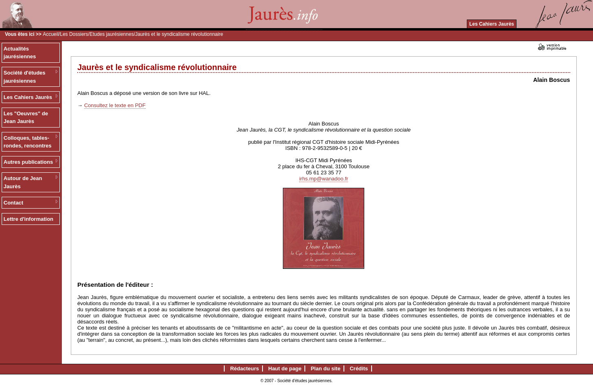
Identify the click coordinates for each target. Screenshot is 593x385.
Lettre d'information (28, 219)
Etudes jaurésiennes (112, 34)
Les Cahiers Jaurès (491, 24)
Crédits (359, 368)
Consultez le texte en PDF (115, 105)
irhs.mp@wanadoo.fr (323, 179)
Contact (13, 203)
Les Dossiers (74, 34)
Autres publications (28, 162)
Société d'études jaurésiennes (25, 77)
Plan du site (325, 368)
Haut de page (285, 368)
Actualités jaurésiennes (20, 53)
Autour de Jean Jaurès (23, 182)
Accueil (51, 34)
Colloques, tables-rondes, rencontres (28, 142)
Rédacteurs (244, 368)
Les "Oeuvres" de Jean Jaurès (26, 117)
